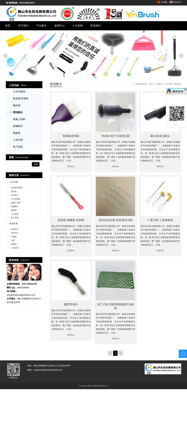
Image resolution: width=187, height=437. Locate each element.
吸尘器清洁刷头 (83, 206)
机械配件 (18, 126)
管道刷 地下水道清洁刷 (136, 135)
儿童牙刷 (14, 248)
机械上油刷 (19, 119)
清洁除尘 (177, 84)
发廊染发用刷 (71, 135)
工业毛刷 (168, 84)
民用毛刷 (13, 223)
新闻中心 (59, 25)
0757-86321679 (26, 3)
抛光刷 (16, 105)
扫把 (13, 240)
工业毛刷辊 (19, 91)
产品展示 (41, 25)
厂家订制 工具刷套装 (142, 288)
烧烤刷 (14, 244)
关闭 (185, 89)
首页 (7, 25)
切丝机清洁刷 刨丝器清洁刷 (77, 288)
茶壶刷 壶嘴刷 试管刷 (130, 218)
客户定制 (18, 146)
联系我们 (96, 25)
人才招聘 (77, 25)
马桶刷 (14, 237)
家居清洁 (14, 229)
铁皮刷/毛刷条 (20, 98)
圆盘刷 (16, 133)
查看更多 (136, 166)
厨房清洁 (14, 233)
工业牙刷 (18, 140)
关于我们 (23, 25)
